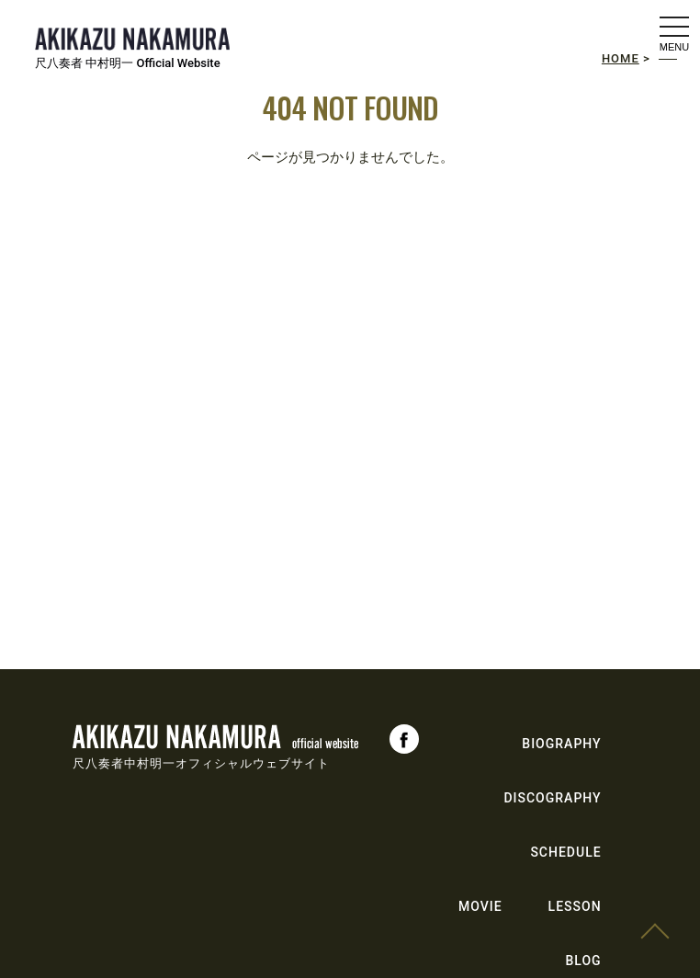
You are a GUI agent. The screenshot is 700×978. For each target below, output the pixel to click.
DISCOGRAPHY (552, 797)
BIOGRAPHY (561, 743)
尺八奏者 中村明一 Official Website (127, 63)
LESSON (575, 906)
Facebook (404, 739)
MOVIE (480, 906)
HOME (620, 58)
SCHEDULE (565, 852)
